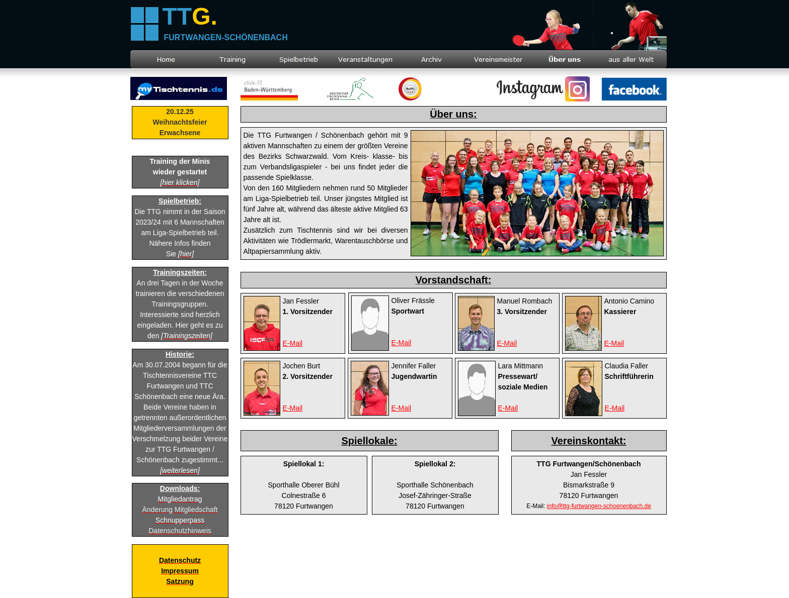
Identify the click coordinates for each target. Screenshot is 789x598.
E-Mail (508, 408)
